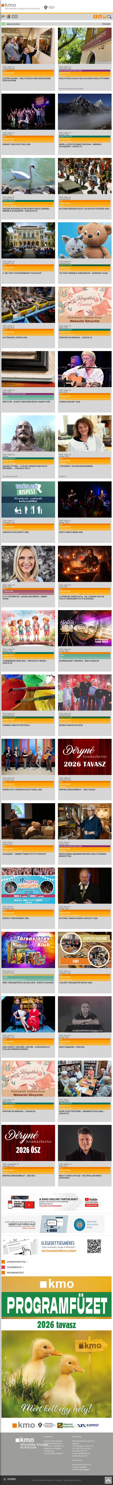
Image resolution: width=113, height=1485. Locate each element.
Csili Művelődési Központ (53, 1453)
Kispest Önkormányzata (53, 1441)
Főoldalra (106, 24)
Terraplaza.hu (49, 1451)
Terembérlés (15, 1267)
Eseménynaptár (17, 1261)
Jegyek (14, 16)
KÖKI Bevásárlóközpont (53, 1443)
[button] (8, 18)
